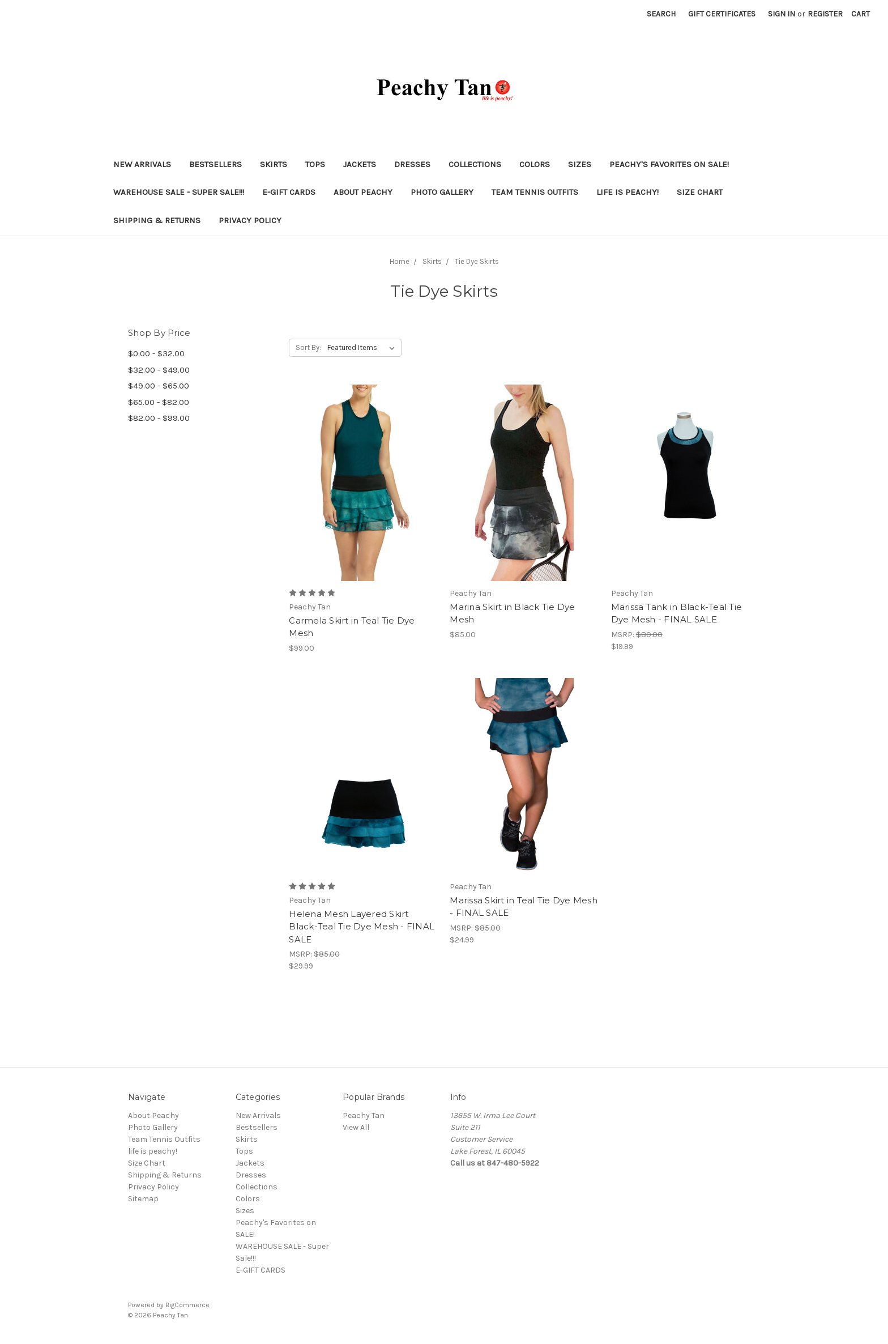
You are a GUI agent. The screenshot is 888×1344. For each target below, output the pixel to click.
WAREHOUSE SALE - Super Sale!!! (178, 192)
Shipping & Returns (156, 220)
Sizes (579, 164)
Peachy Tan (364, 1115)
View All (356, 1127)
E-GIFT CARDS (288, 192)
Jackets (359, 164)
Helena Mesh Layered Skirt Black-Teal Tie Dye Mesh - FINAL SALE (361, 926)
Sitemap (143, 1199)
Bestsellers (215, 164)
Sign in (781, 14)
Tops (315, 164)
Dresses (412, 164)
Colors (534, 164)
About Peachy (363, 192)
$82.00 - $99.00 (159, 418)
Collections (475, 164)
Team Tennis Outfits (535, 192)
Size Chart (700, 192)
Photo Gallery (442, 192)
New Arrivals (142, 164)
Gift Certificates (721, 14)
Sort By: (308, 347)
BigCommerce (187, 1305)
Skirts (273, 164)
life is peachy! (627, 192)
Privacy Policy (250, 220)
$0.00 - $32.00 (156, 353)
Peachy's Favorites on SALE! (669, 164)
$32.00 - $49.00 (159, 370)
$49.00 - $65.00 (158, 386)
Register (825, 14)
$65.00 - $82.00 (158, 402)
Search (661, 14)
